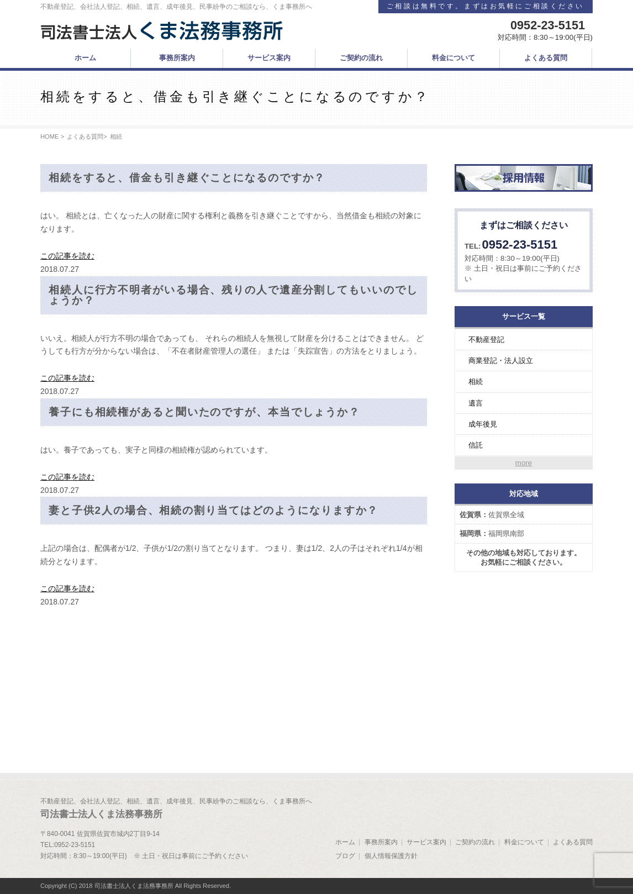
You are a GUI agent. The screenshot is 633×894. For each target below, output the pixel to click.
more (523, 463)
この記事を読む (67, 255)
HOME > (52, 136)
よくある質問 (85, 136)
